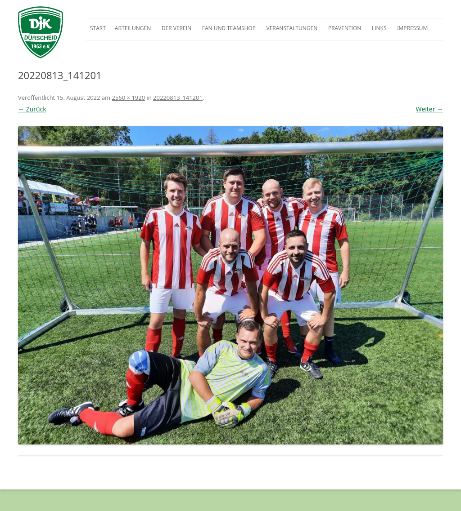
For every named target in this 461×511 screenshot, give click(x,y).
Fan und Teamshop (229, 28)
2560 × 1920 (128, 97)
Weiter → (429, 109)
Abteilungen (133, 28)
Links (379, 28)
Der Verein (176, 28)
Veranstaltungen (292, 28)
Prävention (344, 28)
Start (98, 28)
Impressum (412, 28)
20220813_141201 (178, 97)
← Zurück (32, 109)
